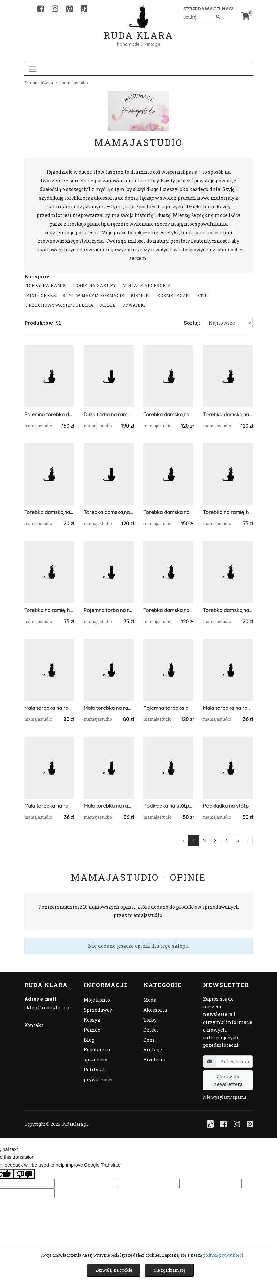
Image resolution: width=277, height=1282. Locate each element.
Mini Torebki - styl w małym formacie (75, 295)
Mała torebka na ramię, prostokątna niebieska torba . (49, 708)
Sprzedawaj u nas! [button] (208, 9)
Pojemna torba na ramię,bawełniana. (109, 610)
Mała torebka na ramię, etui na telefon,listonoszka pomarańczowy (228, 708)
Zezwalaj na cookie (113, 1270)
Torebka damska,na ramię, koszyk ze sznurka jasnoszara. (109, 512)
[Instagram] (55, 8)
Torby (150, 1020)
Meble (108, 305)
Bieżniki (141, 295)
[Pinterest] (69, 8)
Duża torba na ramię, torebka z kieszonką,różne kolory (109, 414)
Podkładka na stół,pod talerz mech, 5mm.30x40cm (168, 806)
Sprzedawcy (98, 1010)
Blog (89, 1040)
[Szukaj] (218, 17)
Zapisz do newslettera (228, 1080)
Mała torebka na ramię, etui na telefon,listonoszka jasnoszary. (109, 806)
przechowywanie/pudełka (60, 305)
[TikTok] (84, 8)
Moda (149, 1000)
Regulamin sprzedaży (97, 1054)
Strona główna (39, 82)
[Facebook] (40, 8)
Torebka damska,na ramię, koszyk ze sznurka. (49, 512)
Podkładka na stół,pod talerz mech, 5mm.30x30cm (228, 806)
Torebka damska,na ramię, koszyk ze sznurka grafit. (168, 414)
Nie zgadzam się (169, 1270)
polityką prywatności (223, 1255)
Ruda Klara (138, 30)
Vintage (152, 1049)
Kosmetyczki (174, 295)
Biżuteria (154, 1059)
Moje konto (97, 1000)
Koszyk (92, 1020)
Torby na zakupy (94, 285)
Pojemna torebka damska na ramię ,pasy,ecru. (49, 414)
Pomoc (92, 1030)
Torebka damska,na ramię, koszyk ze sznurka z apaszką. (168, 512)
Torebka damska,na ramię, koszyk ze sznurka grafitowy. (168, 610)
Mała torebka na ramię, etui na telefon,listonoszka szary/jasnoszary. (49, 806)
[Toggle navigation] (33, 69)
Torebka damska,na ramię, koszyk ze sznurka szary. (228, 610)
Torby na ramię (46, 285)
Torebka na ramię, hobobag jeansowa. (228, 512)
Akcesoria (155, 1010)
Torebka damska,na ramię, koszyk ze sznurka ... (228, 414)
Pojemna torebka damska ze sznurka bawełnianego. (168, 708)
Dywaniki (134, 305)
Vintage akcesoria (147, 285)
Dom (149, 1040)
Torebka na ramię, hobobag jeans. (49, 610)
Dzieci (150, 1030)
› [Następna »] (248, 840)
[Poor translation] (24, 1174)
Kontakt (33, 1025)
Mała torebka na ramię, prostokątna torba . (109, 708)
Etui (202, 295)
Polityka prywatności (98, 1074)
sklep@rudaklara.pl (47, 1007)
